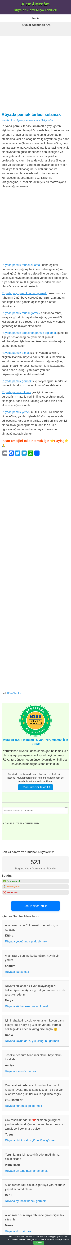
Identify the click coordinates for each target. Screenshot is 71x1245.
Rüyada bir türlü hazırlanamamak (26, 1170)
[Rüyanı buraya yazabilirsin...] (35, 810)
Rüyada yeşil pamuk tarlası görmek (24, 293)
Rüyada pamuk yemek (16, 412)
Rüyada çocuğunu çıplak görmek (26, 941)
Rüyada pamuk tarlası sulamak (31, 114)
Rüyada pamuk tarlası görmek (21, 313)
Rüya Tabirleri (14, 693)
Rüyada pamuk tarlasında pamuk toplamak (29, 332)
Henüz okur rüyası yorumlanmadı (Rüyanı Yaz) (29, 120)
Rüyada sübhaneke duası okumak (27, 1006)
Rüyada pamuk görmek (16, 381)
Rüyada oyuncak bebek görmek (25, 1201)
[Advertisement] (35, 73)
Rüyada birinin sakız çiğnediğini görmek (30, 1140)
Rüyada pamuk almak (16, 352)
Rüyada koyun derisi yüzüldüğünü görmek (32, 1041)
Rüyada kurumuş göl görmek (23, 1105)
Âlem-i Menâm (35, 4)
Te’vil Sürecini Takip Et (35, 787)
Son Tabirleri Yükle (35, 906)
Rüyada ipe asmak (17, 971)
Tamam (38, 1243)
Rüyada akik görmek (18, 1231)
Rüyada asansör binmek (20, 1071)
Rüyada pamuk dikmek (16, 392)
